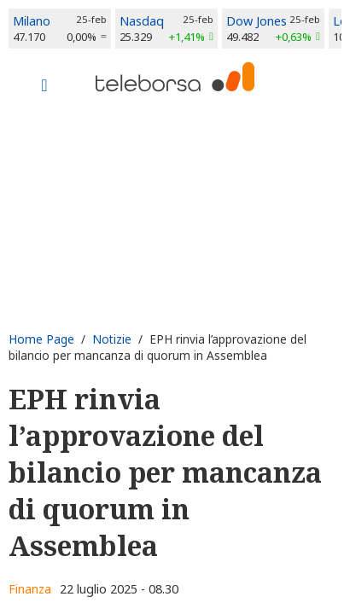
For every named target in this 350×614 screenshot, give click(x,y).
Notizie (111, 339)
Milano (31, 21)
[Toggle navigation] (44, 86)
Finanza (30, 589)
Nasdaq (142, 21)
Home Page (41, 339)
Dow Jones (256, 21)
